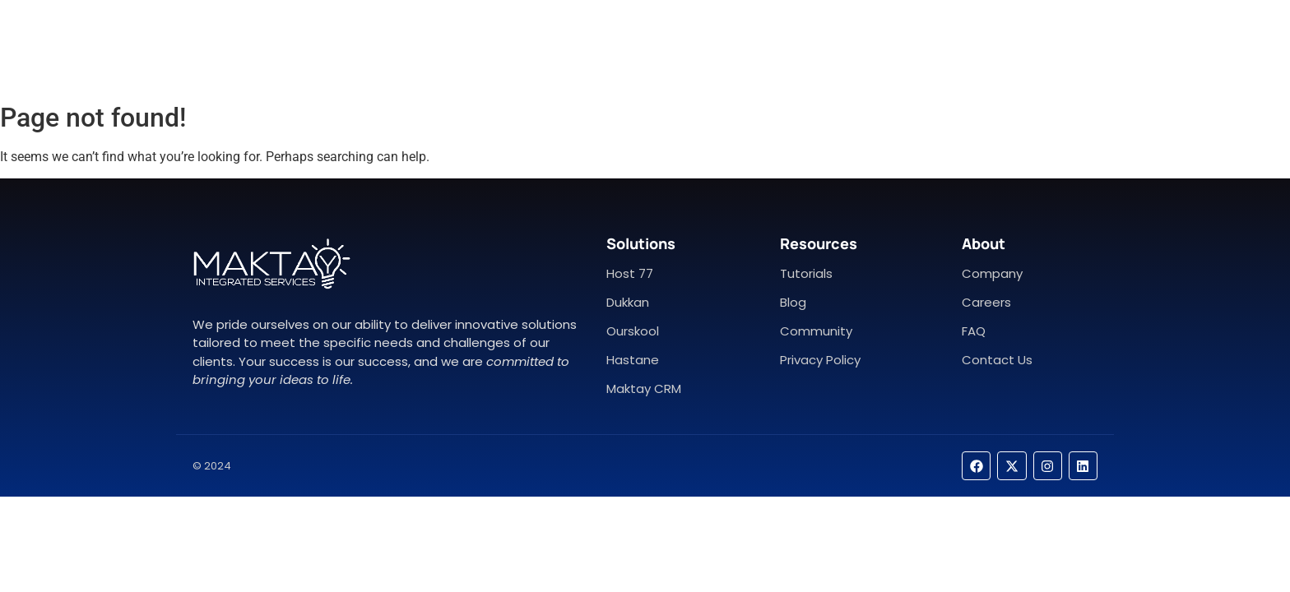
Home (531, 47)
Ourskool (632, 331)
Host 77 (629, 273)
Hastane (632, 359)
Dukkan (627, 302)
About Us (606, 47)
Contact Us (699, 47)
